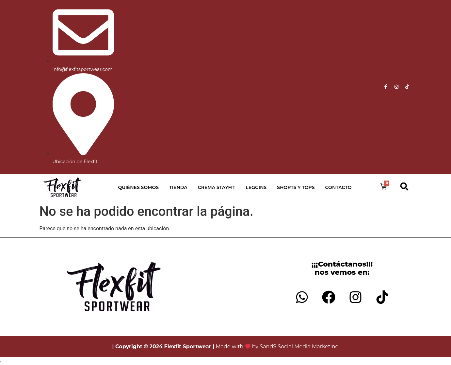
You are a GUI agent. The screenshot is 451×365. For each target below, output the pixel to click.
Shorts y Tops (295, 187)
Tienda (178, 187)
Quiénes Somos (138, 187)
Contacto (338, 187)
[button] (404, 186)
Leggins (256, 187)
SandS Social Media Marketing (299, 346)
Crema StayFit (216, 187)
